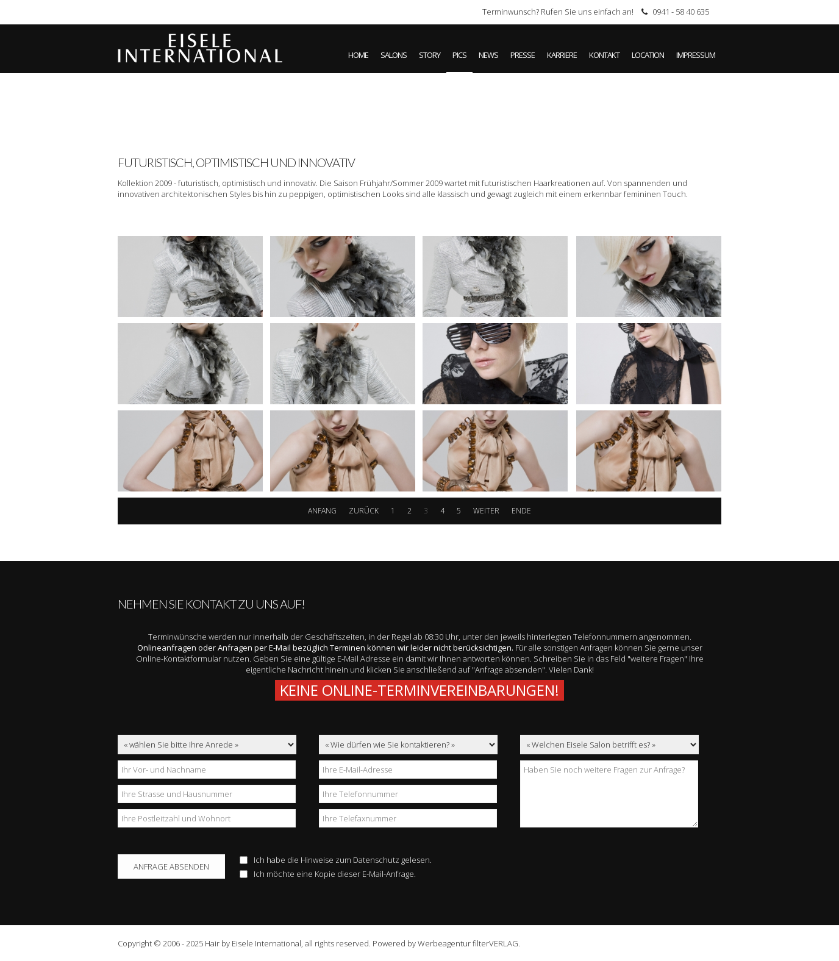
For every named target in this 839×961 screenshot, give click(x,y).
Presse (522, 54)
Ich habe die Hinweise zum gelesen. (336, 859)
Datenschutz (376, 859)
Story (429, 54)
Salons (393, 54)
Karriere (562, 54)
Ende (521, 511)
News (488, 54)
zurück (364, 511)
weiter (486, 511)
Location (648, 54)
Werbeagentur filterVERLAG (468, 943)
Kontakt (604, 54)
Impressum (695, 54)
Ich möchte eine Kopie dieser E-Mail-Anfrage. (328, 873)
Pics (459, 54)
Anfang (322, 511)
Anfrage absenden (171, 866)
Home (358, 54)
